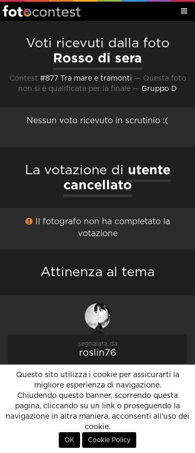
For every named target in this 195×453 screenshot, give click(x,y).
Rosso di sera (97, 57)
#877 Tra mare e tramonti (86, 78)
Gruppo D (159, 89)
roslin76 (97, 353)
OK (69, 440)
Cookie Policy (109, 440)
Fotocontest (42, 11)
